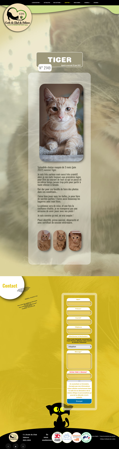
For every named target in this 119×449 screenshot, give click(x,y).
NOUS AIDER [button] (77, 2)
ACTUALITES (47, 2)
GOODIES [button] (96, 2)
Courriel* (78, 318)
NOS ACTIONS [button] (57, 2)
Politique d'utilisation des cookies (107, 439)
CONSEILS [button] (87, 2)
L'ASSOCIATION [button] (36, 2)
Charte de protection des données (107, 436)
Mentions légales (94, 436)
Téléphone (78, 327)
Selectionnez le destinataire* (78, 336)
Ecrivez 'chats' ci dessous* (78, 372)
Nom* (78, 299)
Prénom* (78, 309)
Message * (78, 352)
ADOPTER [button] (67, 2)
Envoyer (79, 401)
